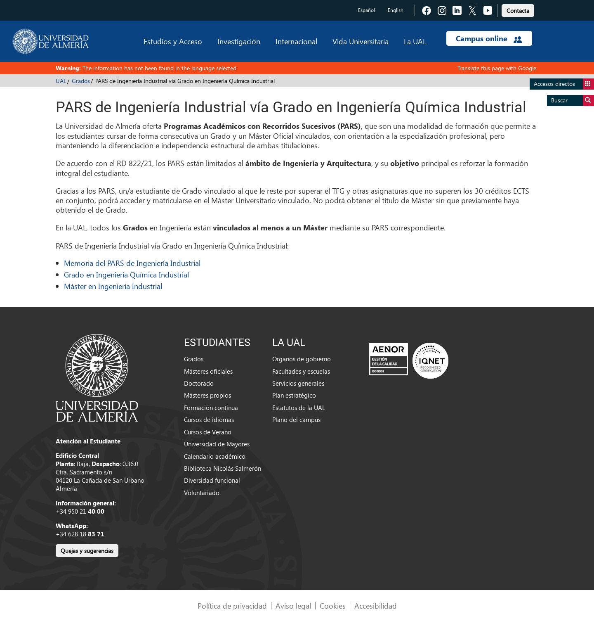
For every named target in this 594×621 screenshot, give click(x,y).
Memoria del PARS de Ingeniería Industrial (132, 263)
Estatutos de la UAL (298, 407)
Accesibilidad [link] (375, 605)
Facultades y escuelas (301, 371)
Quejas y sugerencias (87, 551)
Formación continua (211, 407)
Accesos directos (564, 84)
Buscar (572, 100)
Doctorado (199, 383)
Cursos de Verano (207, 432)
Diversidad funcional (212, 480)
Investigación (238, 41)
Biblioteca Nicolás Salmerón (222, 468)
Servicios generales (298, 383)
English (395, 10)
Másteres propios (207, 395)
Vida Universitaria (360, 41)
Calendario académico (214, 456)
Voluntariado (201, 492)
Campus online (489, 38)
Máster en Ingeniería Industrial (113, 286)
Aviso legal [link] (293, 605)
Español (366, 10)
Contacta (518, 10)
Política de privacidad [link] (232, 605)
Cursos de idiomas (209, 419)
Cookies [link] (333, 605)
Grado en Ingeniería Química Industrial (126, 274)
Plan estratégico (294, 395)
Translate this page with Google (496, 68)
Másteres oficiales (208, 371)
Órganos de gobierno (301, 359)
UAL (61, 81)
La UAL (415, 41)
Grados (81, 81)
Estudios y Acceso (173, 41)
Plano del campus (296, 419)
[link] (518, 9)
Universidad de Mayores (217, 444)
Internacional (296, 41)
